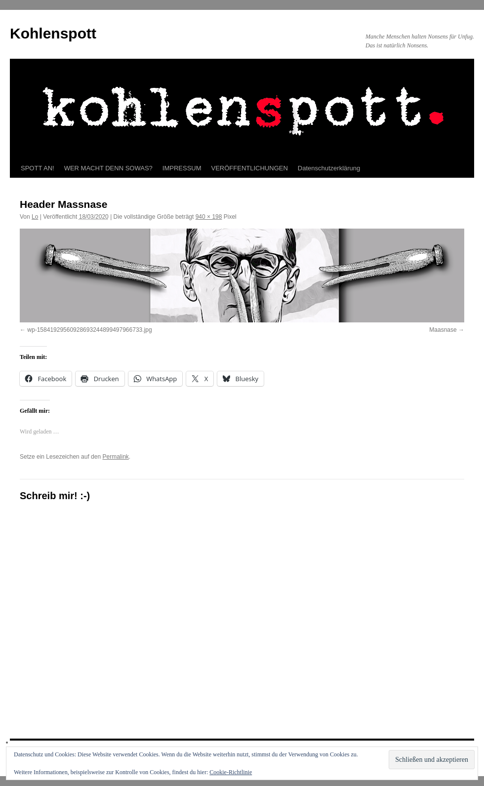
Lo (35, 216)
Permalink (115, 456)
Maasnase (442, 329)
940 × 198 (209, 216)
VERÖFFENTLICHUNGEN (249, 168)
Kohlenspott (53, 33)
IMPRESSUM (182, 168)
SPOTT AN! (37, 168)
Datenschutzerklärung (329, 168)
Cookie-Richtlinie (230, 772)
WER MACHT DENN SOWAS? (108, 168)
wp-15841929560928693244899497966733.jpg (89, 329)
